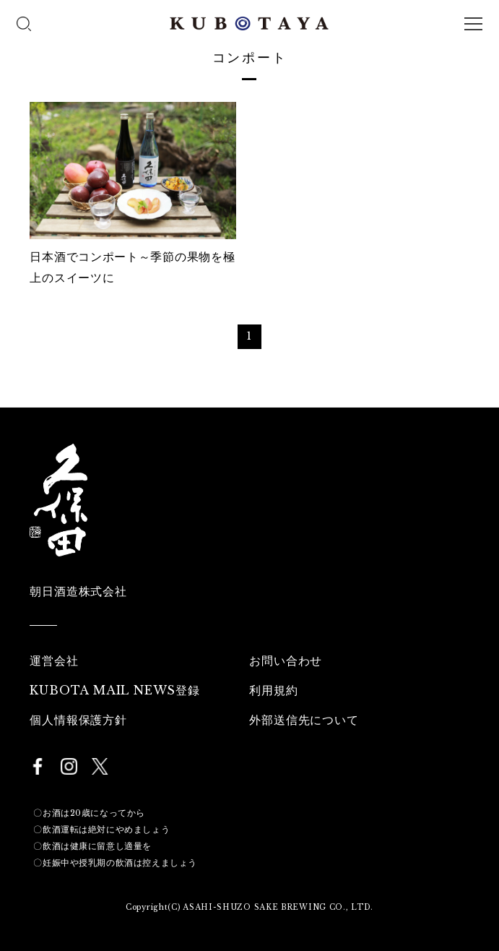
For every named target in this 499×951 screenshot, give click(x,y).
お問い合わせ (285, 660)
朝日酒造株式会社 (78, 591)
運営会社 (54, 660)
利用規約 (273, 690)
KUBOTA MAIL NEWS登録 (114, 690)
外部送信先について (303, 720)
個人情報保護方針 (78, 720)
